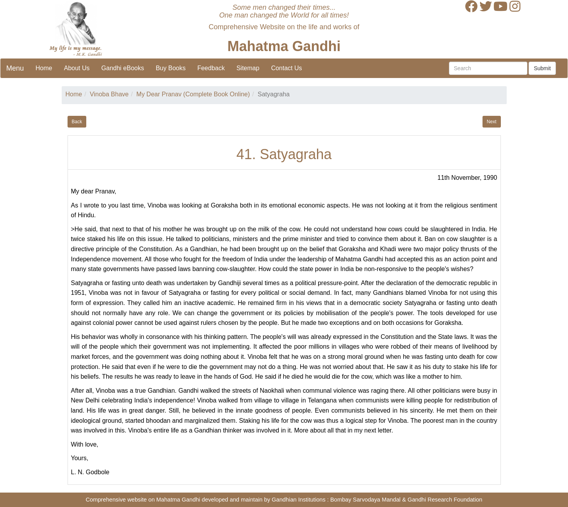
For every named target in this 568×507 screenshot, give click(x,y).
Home (44, 68)
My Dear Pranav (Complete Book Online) (193, 94)
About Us (77, 68)
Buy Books (170, 68)
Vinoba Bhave (109, 94)
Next (492, 121)
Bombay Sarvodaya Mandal (365, 499)
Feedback (210, 68)
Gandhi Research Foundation (445, 499)
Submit (542, 68)
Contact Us (286, 68)
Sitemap (248, 68)
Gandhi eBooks (122, 68)
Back (77, 121)
